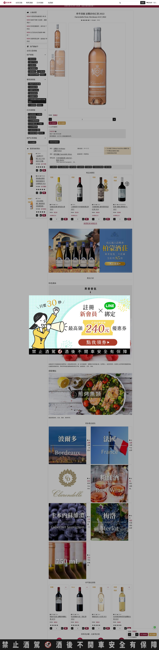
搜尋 (142, 3)
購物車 (149, 3)
